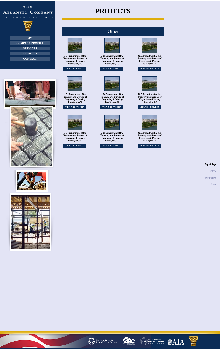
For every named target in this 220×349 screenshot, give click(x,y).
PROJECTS (30, 53)
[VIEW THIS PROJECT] (74, 69)
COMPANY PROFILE (30, 43)
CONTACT (30, 58)
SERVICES (30, 48)
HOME (30, 37)
